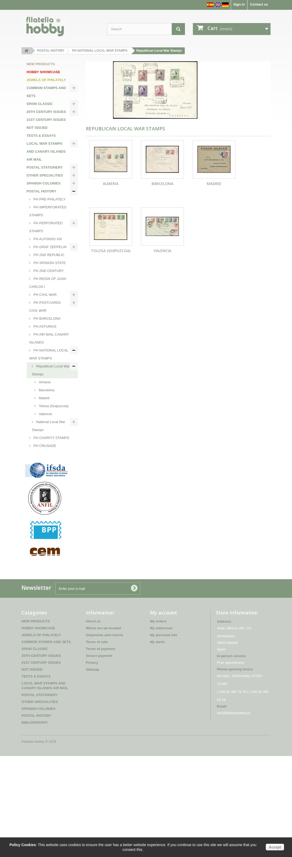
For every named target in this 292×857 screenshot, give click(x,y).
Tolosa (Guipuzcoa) (53, 406)
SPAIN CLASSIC (39, 104)
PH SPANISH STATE (49, 263)
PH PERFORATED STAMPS (46, 227)
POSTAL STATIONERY (44, 167)
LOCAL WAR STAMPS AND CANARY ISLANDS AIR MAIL (45, 151)
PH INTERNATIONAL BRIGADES (48, 481)
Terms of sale (97, 743)
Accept (275, 847)
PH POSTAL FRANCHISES (40, 497)
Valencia (45, 414)
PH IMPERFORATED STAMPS (48, 211)
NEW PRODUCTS (40, 64)
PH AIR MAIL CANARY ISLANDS (49, 338)
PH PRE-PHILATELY (49, 199)
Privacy (92, 764)
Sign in (239, 4)
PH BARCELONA (46, 318)
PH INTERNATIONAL (50, 541)
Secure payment (99, 757)
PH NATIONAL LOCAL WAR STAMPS (48, 354)
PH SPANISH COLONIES (41, 529)
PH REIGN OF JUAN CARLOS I (47, 283)
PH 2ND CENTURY (48, 271)
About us (93, 722)
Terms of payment (100, 750)
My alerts (157, 743)
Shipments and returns (104, 736)
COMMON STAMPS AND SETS (46, 92)
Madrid (43, 398)
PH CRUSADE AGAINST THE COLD (46, 450)
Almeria (44, 382)
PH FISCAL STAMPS (49, 462)
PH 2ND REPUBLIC (48, 255)
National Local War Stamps (48, 426)
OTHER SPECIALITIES (44, 175)
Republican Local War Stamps (51, 370)
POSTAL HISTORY (41, 191)
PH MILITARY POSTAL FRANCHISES (49, 513)
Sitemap (92, 770)
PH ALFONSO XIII (47, 239)
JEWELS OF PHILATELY (46, 80)
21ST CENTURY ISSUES (46, 120)
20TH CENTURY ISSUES (46, 112)
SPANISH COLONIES (43, 183)
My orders (158, 722)
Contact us (259, 4)
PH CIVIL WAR (45, 295)
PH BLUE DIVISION (48, 470)
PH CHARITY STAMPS (51, 438)
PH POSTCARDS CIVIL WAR (45, 307)
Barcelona (46, 390)
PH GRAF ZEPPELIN (50, 247)
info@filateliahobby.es (233, 814)
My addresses (161, 729)
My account (163, 713)
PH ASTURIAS (44, 326)
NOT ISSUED (36, 128)
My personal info (163, 736)
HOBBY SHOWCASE (43, 72)
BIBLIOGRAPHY (39, 549)
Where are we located (103, 729)
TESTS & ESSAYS (41, 136)
